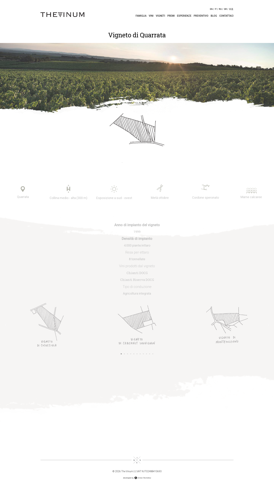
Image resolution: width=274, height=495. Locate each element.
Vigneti (160, 15)
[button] (6, 325)
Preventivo (201, 15)
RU (220, 9)
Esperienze (184, 15)
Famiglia (141, 15)
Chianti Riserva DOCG (137, 280)
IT (216, 9)
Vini (151, 15)
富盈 (231, 9)
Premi (171, 15)
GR (225, 9)
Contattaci (226, 15)
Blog (214, 15)
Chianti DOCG (137, 273)
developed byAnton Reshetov (137, 478)
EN (211, 9)
